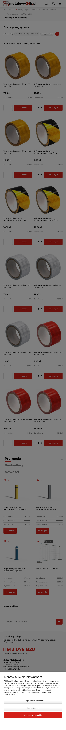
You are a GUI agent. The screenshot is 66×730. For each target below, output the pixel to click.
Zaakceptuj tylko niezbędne (33, 701)
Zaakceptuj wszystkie (33, 715)
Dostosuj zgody (33, 708)
